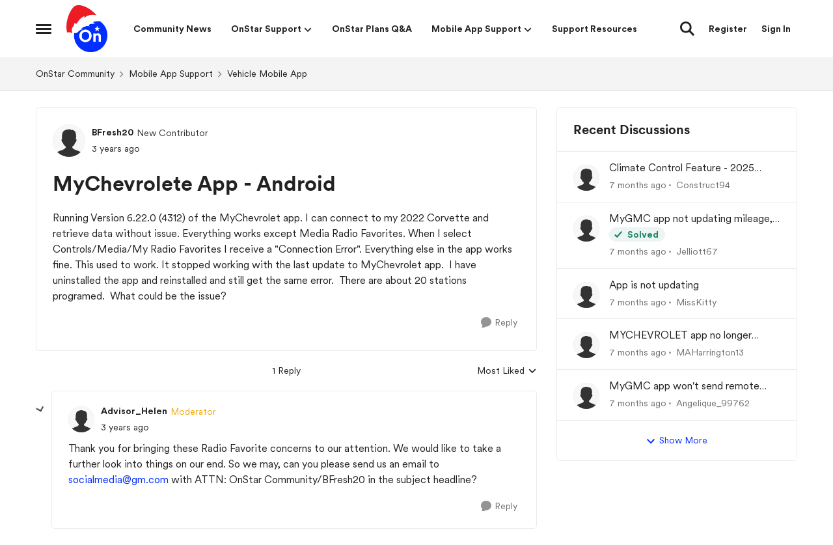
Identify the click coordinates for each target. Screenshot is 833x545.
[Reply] (499, 322)
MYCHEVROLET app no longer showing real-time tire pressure (680, 335)
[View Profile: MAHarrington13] (586, 345)
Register (728, 28)
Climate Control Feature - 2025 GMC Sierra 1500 (681, 168)
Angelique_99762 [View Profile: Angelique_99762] (713, 403)
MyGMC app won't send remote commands (684, 386)
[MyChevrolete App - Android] (125, 427)
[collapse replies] (40, 409)
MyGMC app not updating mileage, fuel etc (690, 219)
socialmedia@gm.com (118, 479)
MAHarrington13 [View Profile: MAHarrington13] (710, 352)
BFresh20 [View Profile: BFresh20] (112, 132)
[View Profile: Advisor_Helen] (81, 419)
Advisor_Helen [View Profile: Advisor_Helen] (134, 411)
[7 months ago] (637, 185)
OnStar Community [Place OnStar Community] (75, 73)
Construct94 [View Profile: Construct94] (703, 185)
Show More (676, 441)
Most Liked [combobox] (507, 371)
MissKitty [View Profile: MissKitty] (696, 301)
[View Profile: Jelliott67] (586, 229)
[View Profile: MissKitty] (586, 295)
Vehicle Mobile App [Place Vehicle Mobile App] (267, 73)
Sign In (776, 28)
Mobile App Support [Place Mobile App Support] (171, 73)
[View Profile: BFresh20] (69, 140)
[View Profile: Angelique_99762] (586, 396)
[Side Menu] (43, 28)
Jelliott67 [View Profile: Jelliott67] (697, 251)
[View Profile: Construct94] (586, 178)
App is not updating (654, 285)
